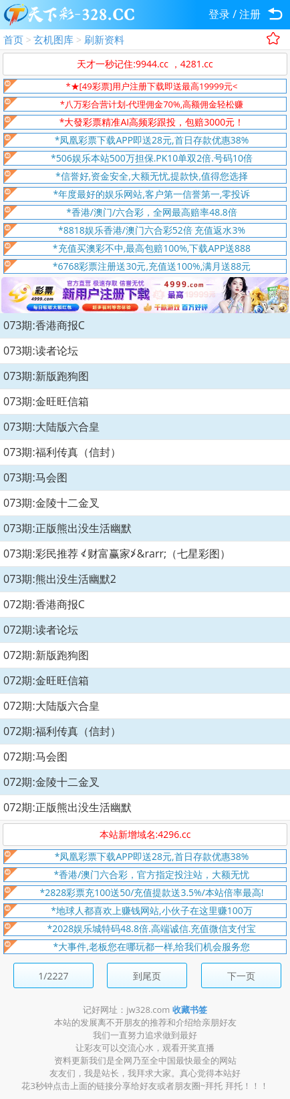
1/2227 (53, 975)
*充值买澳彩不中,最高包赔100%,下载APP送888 (152, 248)
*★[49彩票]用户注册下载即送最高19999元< (151, 86)
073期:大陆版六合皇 (51, 426)
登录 (219, 14)
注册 (250, 14)
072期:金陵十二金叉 (51, 782)
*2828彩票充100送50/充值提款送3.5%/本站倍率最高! (152, 892)
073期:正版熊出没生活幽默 (67, 528)
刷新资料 (104, 39)
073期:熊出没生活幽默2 (59, 579)
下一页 (241, 975)
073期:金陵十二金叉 (51, 502)
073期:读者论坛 (40, 350)
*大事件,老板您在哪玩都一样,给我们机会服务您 (152, 946)
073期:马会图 (35, 477)
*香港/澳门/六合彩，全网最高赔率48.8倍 (151, 212)
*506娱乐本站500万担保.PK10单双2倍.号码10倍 (152, 158)
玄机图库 (53, 39)
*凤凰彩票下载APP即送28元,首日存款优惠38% (152, 140)
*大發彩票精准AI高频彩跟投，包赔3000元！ (152, 122)
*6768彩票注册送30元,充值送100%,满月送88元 (152, 266)
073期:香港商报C (44, 325)
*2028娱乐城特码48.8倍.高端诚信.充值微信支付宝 (152, 928)
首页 (13, 39)
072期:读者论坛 (40, 629)
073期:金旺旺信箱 (46, 401)
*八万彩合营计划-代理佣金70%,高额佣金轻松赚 (151, 104)
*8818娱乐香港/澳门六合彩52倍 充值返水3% (151, 230)
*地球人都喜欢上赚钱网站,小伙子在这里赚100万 (151, 910)
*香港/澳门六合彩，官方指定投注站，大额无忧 (152, 874)
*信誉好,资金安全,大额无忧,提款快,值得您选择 (151, 176)
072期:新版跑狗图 (46, 655)
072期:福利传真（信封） (62, 731)
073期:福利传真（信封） (62, 452)
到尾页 (147, 975)
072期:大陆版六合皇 (51, 705)
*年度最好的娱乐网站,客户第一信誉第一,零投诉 (152, 194)
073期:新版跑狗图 (46, 376)
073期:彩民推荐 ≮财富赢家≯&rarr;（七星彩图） (117, 553)
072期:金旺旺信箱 (46, 680)
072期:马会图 (35, 756)
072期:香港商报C (44, 604)
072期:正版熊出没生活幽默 (67, 807)
